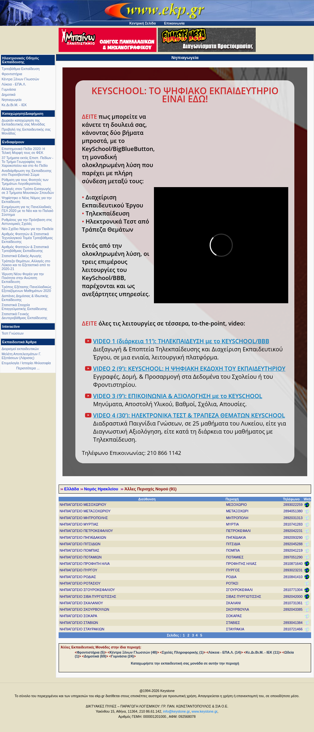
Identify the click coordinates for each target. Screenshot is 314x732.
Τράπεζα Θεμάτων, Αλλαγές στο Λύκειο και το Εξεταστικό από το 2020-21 (26, 265)
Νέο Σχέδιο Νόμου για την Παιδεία (27, 229)
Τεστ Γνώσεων (13, 333)
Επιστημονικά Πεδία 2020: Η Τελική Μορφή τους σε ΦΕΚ (23, 151)
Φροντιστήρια (12, 74)
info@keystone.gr (176, 711)
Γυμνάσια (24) (122, 656)
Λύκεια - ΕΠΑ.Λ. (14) (224, 652)
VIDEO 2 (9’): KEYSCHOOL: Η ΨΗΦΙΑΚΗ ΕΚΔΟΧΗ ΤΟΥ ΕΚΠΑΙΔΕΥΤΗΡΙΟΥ (189, 368)
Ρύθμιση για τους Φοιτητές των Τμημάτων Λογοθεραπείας (25, 182)
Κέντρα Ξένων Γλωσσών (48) (133, 652)
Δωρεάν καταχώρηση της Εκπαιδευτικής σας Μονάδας (23, 122)
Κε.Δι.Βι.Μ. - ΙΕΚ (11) (262, 652)
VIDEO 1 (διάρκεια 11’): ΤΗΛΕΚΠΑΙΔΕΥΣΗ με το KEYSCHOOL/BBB (181, 341)
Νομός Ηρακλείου (101, 489)
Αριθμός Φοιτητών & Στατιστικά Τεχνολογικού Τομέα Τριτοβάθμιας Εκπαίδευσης (27, 238)
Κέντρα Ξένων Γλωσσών (20, 79)
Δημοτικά (8, 94)
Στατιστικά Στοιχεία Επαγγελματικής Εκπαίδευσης (24, 307)
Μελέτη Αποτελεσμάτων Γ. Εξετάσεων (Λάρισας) (21, 356)
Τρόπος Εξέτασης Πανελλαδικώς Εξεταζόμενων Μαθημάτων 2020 (27, 289)
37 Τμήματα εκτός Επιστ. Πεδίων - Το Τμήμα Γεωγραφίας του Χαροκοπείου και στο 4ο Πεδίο (27, 161)
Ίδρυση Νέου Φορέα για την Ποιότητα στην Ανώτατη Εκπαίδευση (23, 278)
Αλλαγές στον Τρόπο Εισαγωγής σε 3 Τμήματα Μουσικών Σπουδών (28, 191)
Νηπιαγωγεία (12, 100)
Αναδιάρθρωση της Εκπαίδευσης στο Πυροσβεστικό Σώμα (27, 172)
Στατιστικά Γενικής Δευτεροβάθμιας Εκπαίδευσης (24, 316)
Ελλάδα (71, 489)
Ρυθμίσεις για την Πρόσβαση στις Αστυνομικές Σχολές (27, 222)
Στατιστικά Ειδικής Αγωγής (22, 256)
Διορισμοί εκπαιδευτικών (20, 349)
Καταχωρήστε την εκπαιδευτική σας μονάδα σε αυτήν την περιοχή (185, 663)
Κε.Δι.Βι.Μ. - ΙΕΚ (14, 105)
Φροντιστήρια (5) (91, 652)
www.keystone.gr (204, 711)
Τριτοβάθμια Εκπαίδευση (21, 69)
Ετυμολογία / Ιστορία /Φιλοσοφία (26, 363)
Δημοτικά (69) (95, 656)
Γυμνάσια (9, 89)
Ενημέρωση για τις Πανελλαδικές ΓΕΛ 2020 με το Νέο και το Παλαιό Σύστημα (27, 210)
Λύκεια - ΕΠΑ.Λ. (14, 84)
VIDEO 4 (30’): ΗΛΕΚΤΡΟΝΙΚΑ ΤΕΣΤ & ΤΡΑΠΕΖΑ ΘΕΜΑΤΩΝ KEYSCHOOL (189, 415)
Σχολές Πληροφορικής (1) (183, 652)
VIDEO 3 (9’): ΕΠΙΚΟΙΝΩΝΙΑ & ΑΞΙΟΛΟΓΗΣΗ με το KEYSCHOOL (177, 396)
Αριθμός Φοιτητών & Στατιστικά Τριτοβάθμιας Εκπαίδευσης (25, 249)
